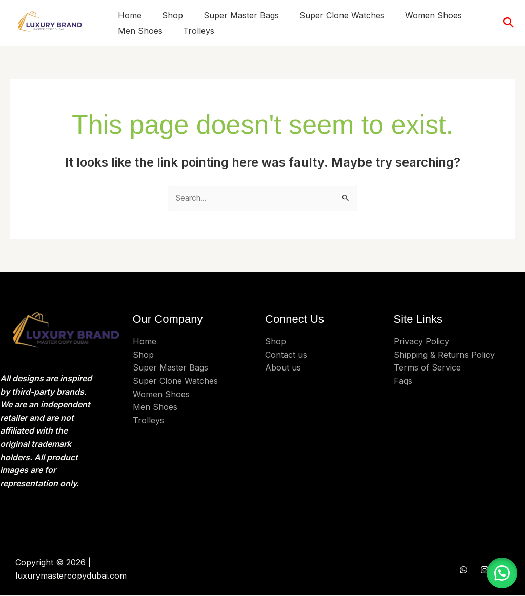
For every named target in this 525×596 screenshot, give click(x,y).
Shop (172, 15)
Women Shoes (433, 15)
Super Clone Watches (342, 15)
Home (130, 15)
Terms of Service (427, 368)
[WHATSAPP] (463, 570)
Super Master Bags (241, 15)
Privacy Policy (421, 342)
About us (283, 368)
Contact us (286, 355)
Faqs (403, 381)
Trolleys (198, 31)
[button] (509, 23)
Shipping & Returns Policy (444, 355)
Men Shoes (140, 31)
